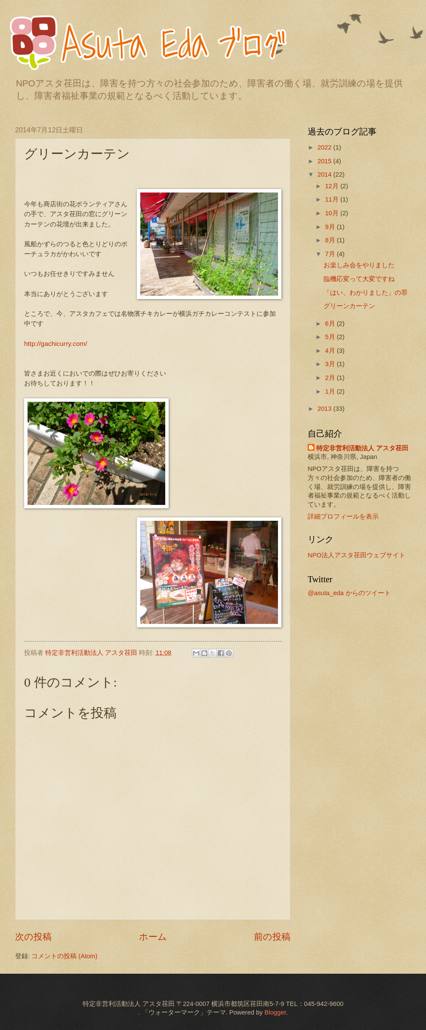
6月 (330, 323)
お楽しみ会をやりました (359, 265)
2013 (325, 408)
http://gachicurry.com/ (55, 343)
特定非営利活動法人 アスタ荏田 (362, 448)
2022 (325, 147)
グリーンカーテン (349, 306)
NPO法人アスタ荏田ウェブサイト (356, 555)
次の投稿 (33, 936)
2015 (325, 161)
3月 (330, 364)
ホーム (153, 936)
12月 (332, 186)
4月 (330, 350)
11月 (332, 199)
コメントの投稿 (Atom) (64, 956)
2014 (325, 174)
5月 (330, 336)
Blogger (275, 1012)
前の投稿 (272, 936)
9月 (330, 226)
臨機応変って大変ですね (359, 278)
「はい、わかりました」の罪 (365, 292)
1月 (330, 391)
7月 (330, 254)
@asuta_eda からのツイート (349, 593)
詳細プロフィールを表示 (343, 516)
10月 (332, 213)
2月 (330, 377)
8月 (330, 240)
